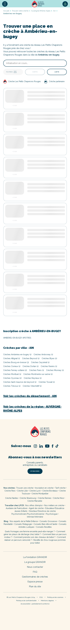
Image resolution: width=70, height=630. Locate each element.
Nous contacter (35, 567)
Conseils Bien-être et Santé (45, 524)
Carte (35, 72)
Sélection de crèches (65, 4)
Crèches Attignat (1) (11, 358)
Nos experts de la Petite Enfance (24, 521)
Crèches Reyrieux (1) (33, 378)
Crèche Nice (58, 498)
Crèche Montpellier (40, 494)
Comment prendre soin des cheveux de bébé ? (34, 537)
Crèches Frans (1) (36, 370)
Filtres (11, 72)
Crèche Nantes (11, 498)
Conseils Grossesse (48, 521)
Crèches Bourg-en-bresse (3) (16, 362)
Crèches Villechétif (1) (32, 386)
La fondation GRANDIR (35, 557)
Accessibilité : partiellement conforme (35, 604)
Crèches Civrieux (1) (11, 366)
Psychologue (51, 514)
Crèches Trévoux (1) (12, 386)
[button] (5, 4)
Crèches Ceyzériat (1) (40, 362)
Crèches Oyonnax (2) (12, 378)
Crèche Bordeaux (50, 491)
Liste (57, 72)
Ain (54, 11)
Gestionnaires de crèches (35, 576)
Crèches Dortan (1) (31, 366)
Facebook (52, 446)
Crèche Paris (9, 491)
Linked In (41, 446)
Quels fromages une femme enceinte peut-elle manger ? (30, 531)
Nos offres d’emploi (33, 505)
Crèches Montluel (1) (12, 374)
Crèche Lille (22, 491)
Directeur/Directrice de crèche (42, 511)
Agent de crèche (36, 508)
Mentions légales (47, 600)
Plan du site (35, 586)
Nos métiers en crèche (54, 505)
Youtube (47, 446)
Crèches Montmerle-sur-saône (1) (38, 374)
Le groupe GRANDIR (35, 562)
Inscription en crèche (44, 488)
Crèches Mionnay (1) (55, 370)
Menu (5, 4)
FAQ (35, 572)
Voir (15, 105)
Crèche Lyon (35, 491)
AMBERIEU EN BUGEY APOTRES (17, 338)
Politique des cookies (55, 597)
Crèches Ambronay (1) (43, 354)
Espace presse (35, 581)
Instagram (35, 446)
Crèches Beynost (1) (31, 358)
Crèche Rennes (44, 498)
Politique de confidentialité (26, 600)
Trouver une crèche (24, 488)
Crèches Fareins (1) (49, 366)
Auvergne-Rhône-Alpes (40, 11)
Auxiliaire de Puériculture (16, 508)
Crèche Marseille (35, 501)
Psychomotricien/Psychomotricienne (27, 514)
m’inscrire (35, 471)
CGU (41, 597)
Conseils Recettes (44, 527)
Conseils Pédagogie (23, 524)
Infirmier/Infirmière (35, 517)
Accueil (38, 4)
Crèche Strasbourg (28, 498)
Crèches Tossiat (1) (47, 382)
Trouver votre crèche (20, 11)
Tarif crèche (60, 488)
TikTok (57, 446)
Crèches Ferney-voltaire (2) (15, 370)
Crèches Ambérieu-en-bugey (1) (17, 354)
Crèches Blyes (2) (49, 358)
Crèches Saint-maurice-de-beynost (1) (19, 382)
